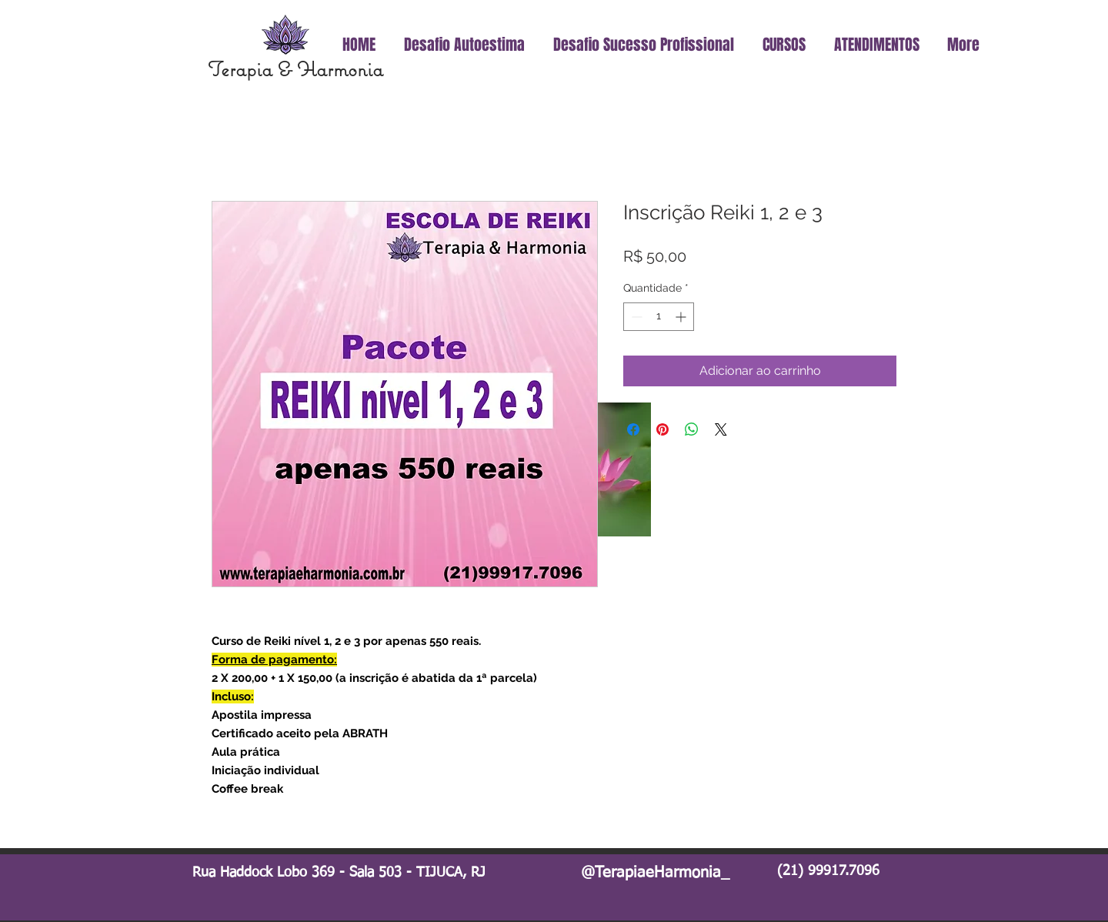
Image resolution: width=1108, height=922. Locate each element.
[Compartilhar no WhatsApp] (691, 429)
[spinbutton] (658, 316)
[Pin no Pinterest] (662, 429)
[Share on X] (721, 429)
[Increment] (682, 316)
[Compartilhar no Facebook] (633, 429)
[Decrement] (635, 316)
